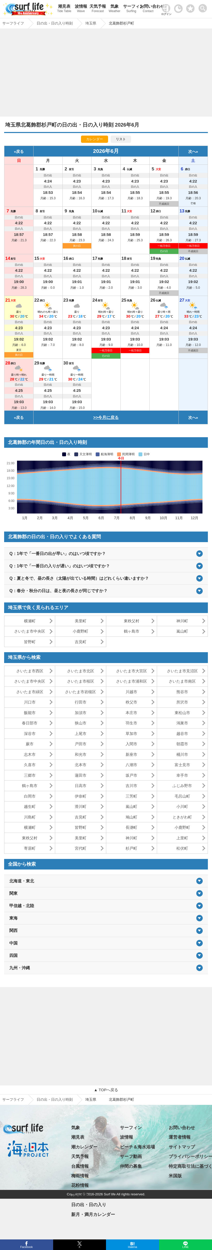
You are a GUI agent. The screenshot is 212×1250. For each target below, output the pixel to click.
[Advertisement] (106, 74)
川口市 (30, 702)
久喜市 (30, 765)
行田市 (80, 702)
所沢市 (182, 702)
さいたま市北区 (80, 671)
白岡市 (30, 796)
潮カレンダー (84, 1147)
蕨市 (30, 744)
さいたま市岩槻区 (80, 692)
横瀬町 (30, 621)
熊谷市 (182, 692)
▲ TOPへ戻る (106, 1090)
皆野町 (30, 642)
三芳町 (131, 796)
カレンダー (94, 139)
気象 (114, 9)
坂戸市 (131, 775)
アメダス (80, 1195)
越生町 (30, 806)
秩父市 (131, 702)
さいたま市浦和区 (131, 681)
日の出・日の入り (88, 1204)
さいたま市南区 (182, 681)
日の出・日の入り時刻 (55, 1099)
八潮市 (131, 765)
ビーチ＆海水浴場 (137, 1147)
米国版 (175, 1175)
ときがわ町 (182, 817)
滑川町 (80, 806)
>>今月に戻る (106, 417)
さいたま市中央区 (29, 631)
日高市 (80, 785)
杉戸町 (131, 848)
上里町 (182, 838)
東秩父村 (131, 621)
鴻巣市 (182, 723)
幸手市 (182, 775)
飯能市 (30, 712)
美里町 (80, 621)
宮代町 (80, 848)
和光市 (80, 754)
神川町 (182, 621)
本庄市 (131, 712)
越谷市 (182, 733)
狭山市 (80, 723)
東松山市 (182, 712)
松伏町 (182, 848)
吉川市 (131, 785)
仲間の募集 (131, 1166)
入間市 (131, 744)
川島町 (30, 817)
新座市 (131, 754)
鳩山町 (131, 817)
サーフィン (131, 9)
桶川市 (182, 754)
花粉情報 (80, 1185)
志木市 (30, 754)
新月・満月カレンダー (93, 1214)
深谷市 (30, 733)
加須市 (80, 712)
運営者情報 (180, 1137)
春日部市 (29, 723)
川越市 (131, 692)
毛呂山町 (182, 796)
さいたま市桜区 (80, 681)
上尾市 (80, 733)
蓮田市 (80, 775)
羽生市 (131, 723)
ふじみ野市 (182, 785)
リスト (121, 139)
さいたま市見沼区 (182, 671)
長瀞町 (131, 827)
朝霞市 (182, 744)
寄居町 (30, 848)
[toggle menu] (204, 7)
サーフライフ (13, 1099)
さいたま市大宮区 (131, 671)
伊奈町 (80, 796)
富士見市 (182, 765)
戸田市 (80, 744)
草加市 (131, 733)
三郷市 (30, 775)
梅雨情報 (80, 1175)
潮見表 (64, 9)
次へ (192, 151)
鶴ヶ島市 (131, 631)
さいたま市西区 (29, 671)
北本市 (80, 765)
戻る (20, 151)
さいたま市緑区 (29, 692)
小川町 (182, 806)
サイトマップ (182, 1147)
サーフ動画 (131, 1156)
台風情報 (80, 1166)
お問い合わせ (148, 9)
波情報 (80, 9)
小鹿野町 (80, 631)
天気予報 (97, 9)
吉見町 (80, 642)
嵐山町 (182, 631)
